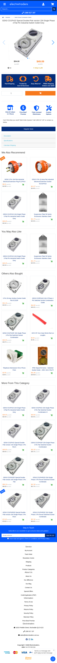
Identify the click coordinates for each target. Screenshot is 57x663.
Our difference (28, 580)
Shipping (28, 562)
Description (7, 136)
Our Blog (28, 584)
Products (28, 565)
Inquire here (28, 129)
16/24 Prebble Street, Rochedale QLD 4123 (28, 627)
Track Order (28, 554)
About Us (29, 576)
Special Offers (28, 591)
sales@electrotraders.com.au (28, 635)
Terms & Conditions (31, 538)
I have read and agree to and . (28, 538)
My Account (28, 550)
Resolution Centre (28, 558)
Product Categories (28, 569)
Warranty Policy (29, 617)
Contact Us (28, 587)
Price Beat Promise (28, 621)
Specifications (8, 140)
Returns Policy (28, 609)
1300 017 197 (28, 13)
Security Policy (28, 613)
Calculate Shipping (10, 145)
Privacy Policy (44, 538)
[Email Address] (23, 535)
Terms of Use (28, 602)
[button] (27, 58)
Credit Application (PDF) (28, 595)
